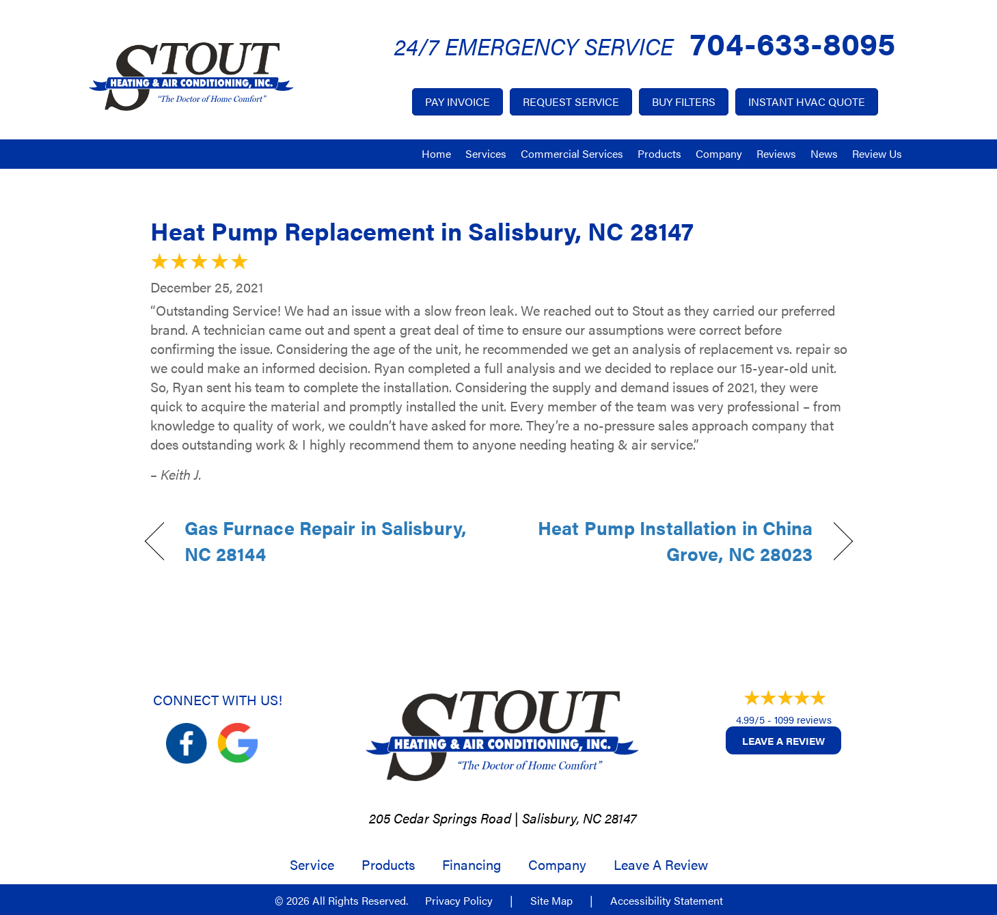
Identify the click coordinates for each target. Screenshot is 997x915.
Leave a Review (783, 740)
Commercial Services (572, 153)
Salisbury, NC (561, 818)
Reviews (776, 153)
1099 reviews (803, 719)
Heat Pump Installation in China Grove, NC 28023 (665, 540)
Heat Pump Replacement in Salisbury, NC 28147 (422, 230)
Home (436, 153)
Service (312, 864)
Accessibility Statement (666, 900)
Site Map (551, 900)
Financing (471, 864)
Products (659, 153)
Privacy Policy (459, 900)
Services (485, 153)
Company (719, 153)
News (824, 153)
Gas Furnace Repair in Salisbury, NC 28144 (325, 540)
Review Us (877, 153)
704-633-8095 (792, 42)
